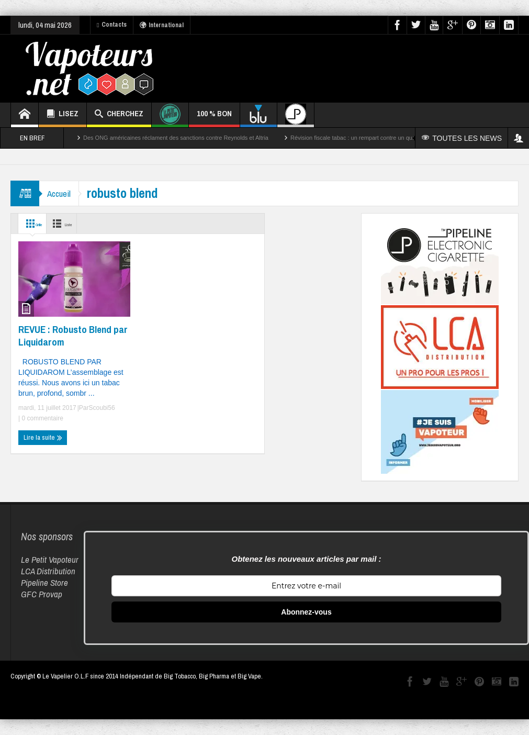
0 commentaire (41, 418)
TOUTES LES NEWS (463, 138)
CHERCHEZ (119, 115)
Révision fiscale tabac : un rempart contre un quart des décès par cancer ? (385, 138)
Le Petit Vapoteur (49, 559)
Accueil (61, 193)
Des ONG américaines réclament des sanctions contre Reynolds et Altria (175, 138)
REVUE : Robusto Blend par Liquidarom (73, 335)
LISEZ (62, 115)
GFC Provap (41, 594)
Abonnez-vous (306, 612)
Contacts (112, 24)
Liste (78, 223)
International (162, 25)
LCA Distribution (48, 571)
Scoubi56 (102, 407)
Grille (36, 223)
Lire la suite (43, 437)
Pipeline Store (44, 582)
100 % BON (214, 117)
